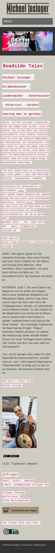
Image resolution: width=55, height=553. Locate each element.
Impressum (26, 545)
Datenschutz (39, 545)
